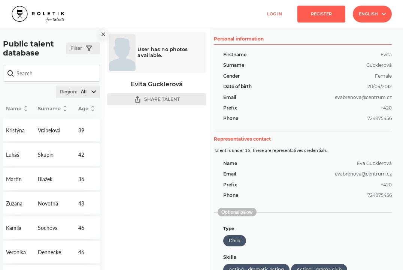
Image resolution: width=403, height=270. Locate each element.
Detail (19, 130)
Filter (81, 48)
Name (16, 108)
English (372, 13)
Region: (80, 92)
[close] (103, 34)
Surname (52, 108)
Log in (274, 13)
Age (86, 108)
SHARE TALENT (157, 99)
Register (321, 13)
